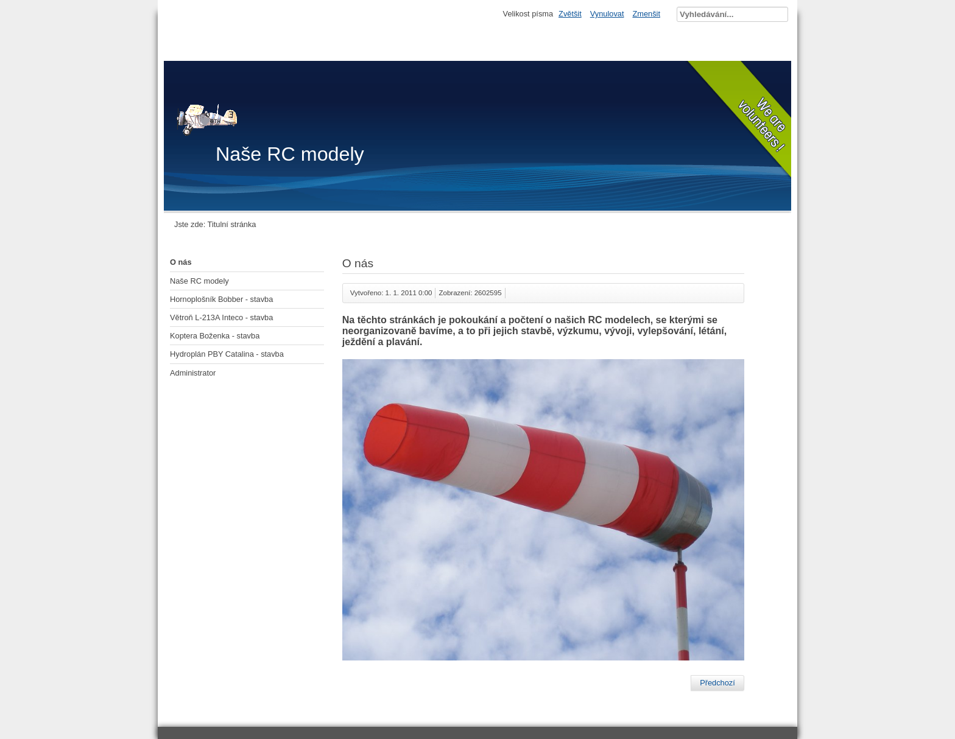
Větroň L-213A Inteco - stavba (221, 317)
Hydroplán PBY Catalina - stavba (227, 354)
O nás (181, 262)
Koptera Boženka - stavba (214, 335)
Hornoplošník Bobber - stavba (221, 299)
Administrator (193, 372)
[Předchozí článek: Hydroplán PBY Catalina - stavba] (717, 683)
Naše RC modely (199, 280)
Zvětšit (570, 13)
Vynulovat (607, 13)
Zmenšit (646, 13)
